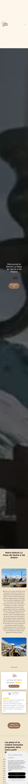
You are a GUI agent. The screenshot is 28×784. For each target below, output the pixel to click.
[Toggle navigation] (25, 24)
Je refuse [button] (17, 776)
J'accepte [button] (17, 773)
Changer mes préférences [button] (17, 779)
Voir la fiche (14, 686)
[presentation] (0, 703)
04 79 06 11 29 (14, 285)
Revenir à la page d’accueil (14, 725)
